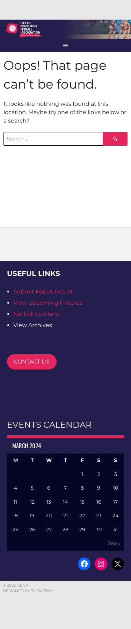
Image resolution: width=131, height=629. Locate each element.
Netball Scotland (36, 314)
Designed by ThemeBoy (28, 590)
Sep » (114, 543)
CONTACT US (32, 361)
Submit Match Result (43, 291)
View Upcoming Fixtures (47, 302)
